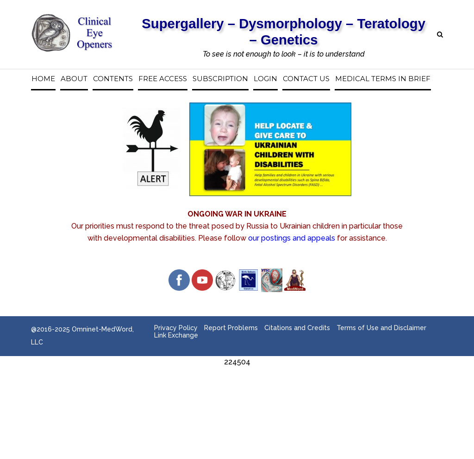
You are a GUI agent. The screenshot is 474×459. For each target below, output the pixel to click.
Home (43, 79)
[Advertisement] (237, 389)
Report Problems (231, 328)
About (74, 79)
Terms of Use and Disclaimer (381, 328)
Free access (162, 79)
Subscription (220, 79)
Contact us (306, 79)
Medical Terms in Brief (382, 79)
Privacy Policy (176, 328)
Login (265, 79)
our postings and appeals (291, 238)
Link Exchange (176, 335)
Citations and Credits (297, 328)
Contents (113, 79)
